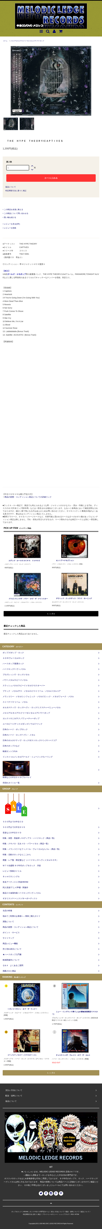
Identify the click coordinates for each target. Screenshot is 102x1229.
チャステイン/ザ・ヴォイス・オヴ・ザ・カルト (71, 1055)
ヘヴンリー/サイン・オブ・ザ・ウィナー (20, 1009)
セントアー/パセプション (63, 560)
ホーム (5, 41)
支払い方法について (57, 1211)
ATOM (77, 1214)
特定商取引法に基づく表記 (15, 191)
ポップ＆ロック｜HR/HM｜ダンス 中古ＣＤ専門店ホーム (30, 1211)
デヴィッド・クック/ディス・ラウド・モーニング (72, 598)
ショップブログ (64, 1214)
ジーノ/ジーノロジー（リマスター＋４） (20, 1055)
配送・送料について (72, 1211)
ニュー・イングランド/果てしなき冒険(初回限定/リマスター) (75, 1013)
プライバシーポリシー (49, 1214)
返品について (10, 187)
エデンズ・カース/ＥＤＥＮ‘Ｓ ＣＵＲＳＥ (22, 561)
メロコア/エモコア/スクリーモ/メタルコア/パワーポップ (27, 41)
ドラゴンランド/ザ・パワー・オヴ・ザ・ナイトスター (26, 599)
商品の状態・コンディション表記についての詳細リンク (28, 497)
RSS (72, 1214)
